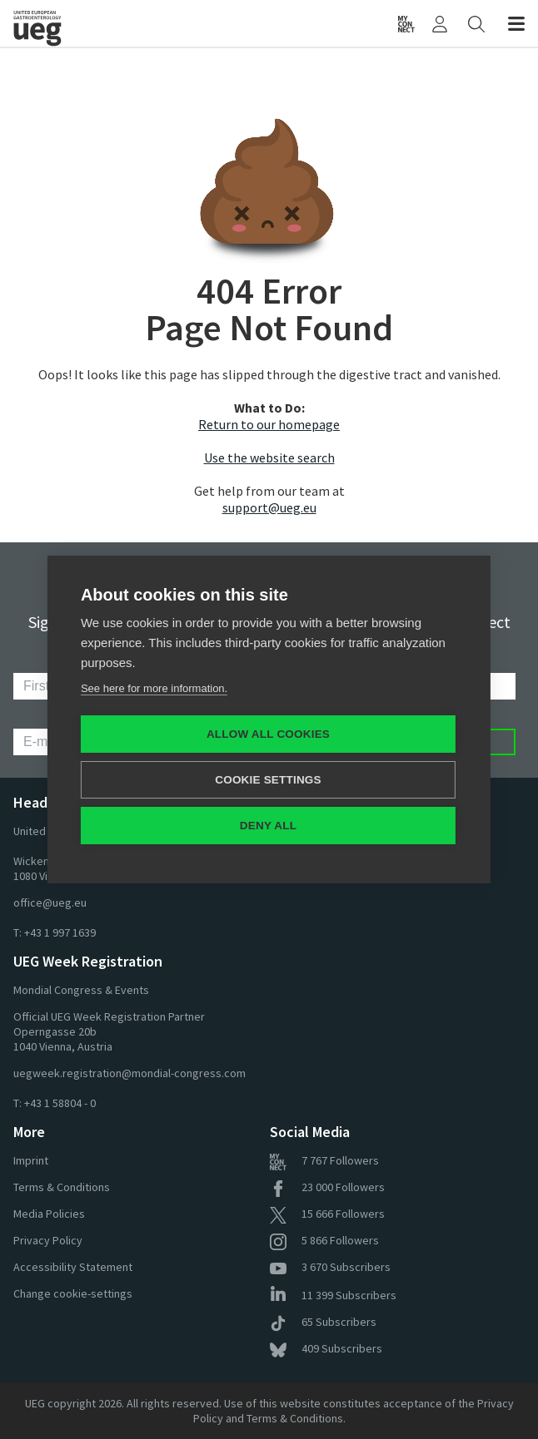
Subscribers (330, 1266)
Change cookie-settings (72, 1293)
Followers (324, 1160)
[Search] (476, 23)
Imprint (30, 1160)
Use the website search (269, 457)
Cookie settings (268, 780)
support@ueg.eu (269, 507)
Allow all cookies (268, 734)
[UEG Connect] (406, 23)
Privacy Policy (47, 1240)
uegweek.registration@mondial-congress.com (129, 1073)
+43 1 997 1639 (60, 932)
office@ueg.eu (50, 902)
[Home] (77, 23)
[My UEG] (440, 23)
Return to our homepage (269, 424)
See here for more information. (154, 688)
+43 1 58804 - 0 (60, 1102)
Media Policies (49, 1213)
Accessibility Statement (72, 1266)
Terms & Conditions (61, 1186)
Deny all (268, 825)
